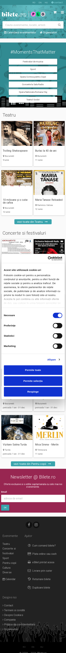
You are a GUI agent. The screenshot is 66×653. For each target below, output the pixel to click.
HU (46, 2)
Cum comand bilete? (41, 545)
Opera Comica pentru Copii (33, 77)
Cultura (6, 567)
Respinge (33, 391)
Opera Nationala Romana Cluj (33, 92)
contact (57, 2)
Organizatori (10, 629)
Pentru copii (9, 563)
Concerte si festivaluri (28, 233)
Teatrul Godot (33, 99)
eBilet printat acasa (40, 562)
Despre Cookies (12, 615)
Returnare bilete (38, 579)
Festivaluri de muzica (33, 61)
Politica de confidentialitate (18, 624)
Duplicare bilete (38, 587)
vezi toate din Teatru (33, 221)
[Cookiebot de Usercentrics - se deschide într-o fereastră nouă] (47, 258)
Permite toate (33, 370)
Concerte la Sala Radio (33, 84)
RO (34, 2)
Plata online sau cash (41, 553)
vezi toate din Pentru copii (33, 463)
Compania (9, 619)
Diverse (7, 572)
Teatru (13, 115)
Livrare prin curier (39, 570)
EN (40, 2)
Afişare (51, 359)
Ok (5, 507)
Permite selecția (33, 380)
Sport (33, 69)
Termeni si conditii (13, 610)
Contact (7, 605)
